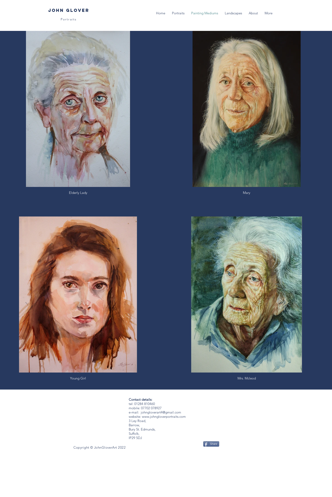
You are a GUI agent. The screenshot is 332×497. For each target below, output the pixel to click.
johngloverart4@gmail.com (161, 412)
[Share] (211, 444)
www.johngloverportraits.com (164, 416)
